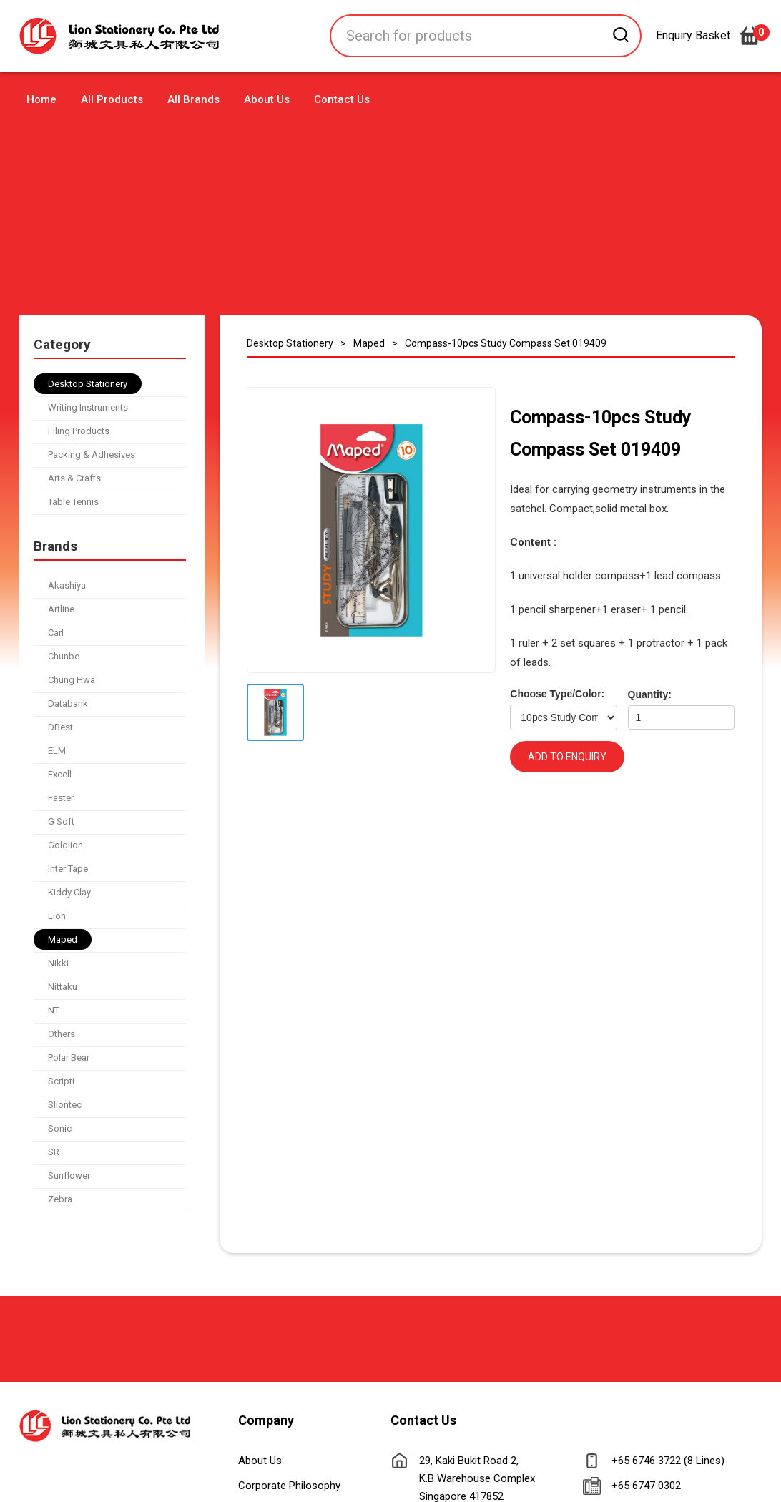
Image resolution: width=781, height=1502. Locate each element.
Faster (61, 797)
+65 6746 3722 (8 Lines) (667, 1460)
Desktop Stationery (87, 383)
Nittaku (62, 986)
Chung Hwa (71, 679)
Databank (68, 703)
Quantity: (650, 694)
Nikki (58, 963)
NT (53, 1010)
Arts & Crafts (74, 478)
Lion (57, 915)
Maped (62, 939)
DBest (60, 727)
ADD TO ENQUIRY (567, 756)
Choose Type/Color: (557, 694)
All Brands (193, 99)
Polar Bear (68, 1057)
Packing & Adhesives (91, 454)
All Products (112, 99)
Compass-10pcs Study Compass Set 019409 (505, 343)
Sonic (60, 1128)
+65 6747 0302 (646, 1485)
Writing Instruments (88, 407)
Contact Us (342, 99)
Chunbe (63, 656)
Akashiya (67, 585)
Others (61, 1034)
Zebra (60, 1199)
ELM (57, 750)
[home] (130, 36)
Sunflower (69, 1175)
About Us (267, 99)
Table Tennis (73, 501)
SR (53, 1152)
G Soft (61, 821)
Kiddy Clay (69, 892)
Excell (60, 774)
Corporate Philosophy (289, 1485)
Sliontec (65, 1104)
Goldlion (65, 845)
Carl (56, 632)
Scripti (61, 1081)
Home (41, 99)
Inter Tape (68, 868)
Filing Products (78, 431)
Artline (61, 609)
